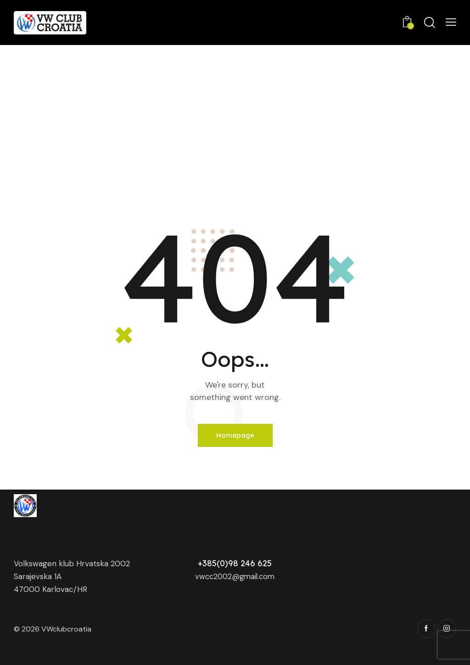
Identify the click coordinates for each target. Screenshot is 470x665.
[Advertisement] (235, 114)
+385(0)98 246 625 (235, 563)
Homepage (235, 435)
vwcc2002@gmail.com (235, 576)
